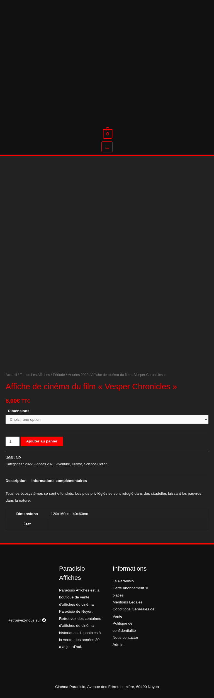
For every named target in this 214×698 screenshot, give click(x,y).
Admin (118, 644)
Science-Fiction (95, 464)
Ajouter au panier (41, 441)
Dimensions (19, 411)
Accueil (11, 375)
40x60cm (80, 514)
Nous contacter (125, 637)
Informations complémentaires (59, 481)
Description (16, 481)
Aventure (63, 464)
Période (59, 375)
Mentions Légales (127, 602)
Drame (77, 464)
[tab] (16, 480)
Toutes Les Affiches (35, 375)
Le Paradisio (123, 581)
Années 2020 (78, 375)
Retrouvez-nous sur (27, 620)
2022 (29, 464)
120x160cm (60, 514)
